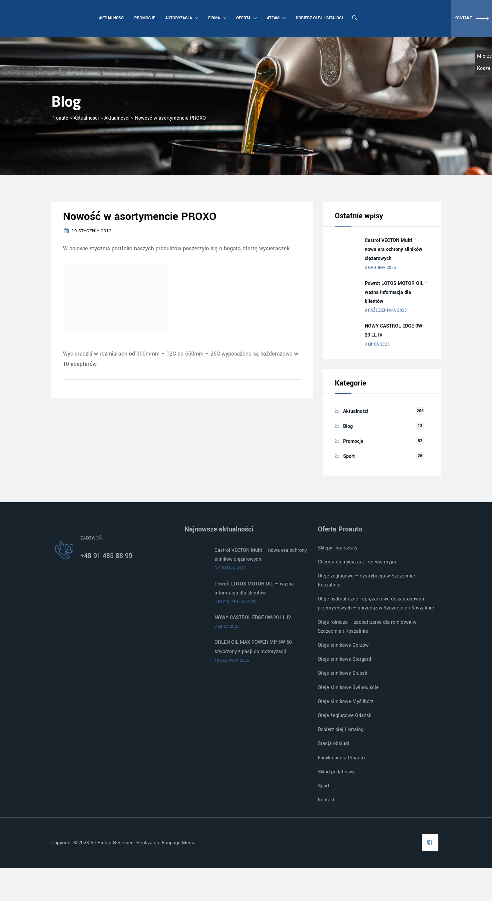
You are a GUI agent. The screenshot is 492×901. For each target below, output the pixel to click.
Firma (217, 18)
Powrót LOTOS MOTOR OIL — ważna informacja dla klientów (397, 292)
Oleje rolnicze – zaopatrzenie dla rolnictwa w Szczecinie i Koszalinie (367, 627)
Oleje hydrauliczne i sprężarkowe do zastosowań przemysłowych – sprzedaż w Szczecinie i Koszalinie (376, 603)
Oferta (246, 18)
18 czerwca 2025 (232, 660)
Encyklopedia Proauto (341, 757)
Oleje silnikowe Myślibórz (345, 701)
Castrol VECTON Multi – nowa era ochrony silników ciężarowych (393, 249)
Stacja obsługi (333, 743)
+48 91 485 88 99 (106, 556)
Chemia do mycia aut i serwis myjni (357, 561)
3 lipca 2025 (377, 344)
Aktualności (111, 18)
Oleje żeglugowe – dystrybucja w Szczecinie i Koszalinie (368, 580)
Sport (349, 456)
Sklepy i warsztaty (337, 547)
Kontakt (326, 799)
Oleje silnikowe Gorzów (343, 645)
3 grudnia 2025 (380, 268)
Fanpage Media (179, 842)
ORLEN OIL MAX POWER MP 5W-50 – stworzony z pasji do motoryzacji (255, 647)
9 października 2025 (386, 310)
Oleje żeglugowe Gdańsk (344, 715)
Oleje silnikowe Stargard (344, 659)
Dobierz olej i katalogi (318, 18)
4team (275, 18)
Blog (348, 426)
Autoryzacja (181, 18)
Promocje (144, 18)
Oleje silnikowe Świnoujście (348, 687)
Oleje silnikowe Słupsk (342, 673)
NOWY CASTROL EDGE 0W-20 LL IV (394, 331)
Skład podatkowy (336, 771)
